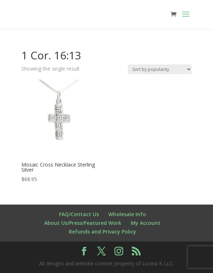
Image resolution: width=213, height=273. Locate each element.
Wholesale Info (127, 214)
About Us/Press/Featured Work (82, 222)
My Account (145, 222)
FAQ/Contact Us (79, 214)
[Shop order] (160, 69)
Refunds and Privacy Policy (102, 231)
